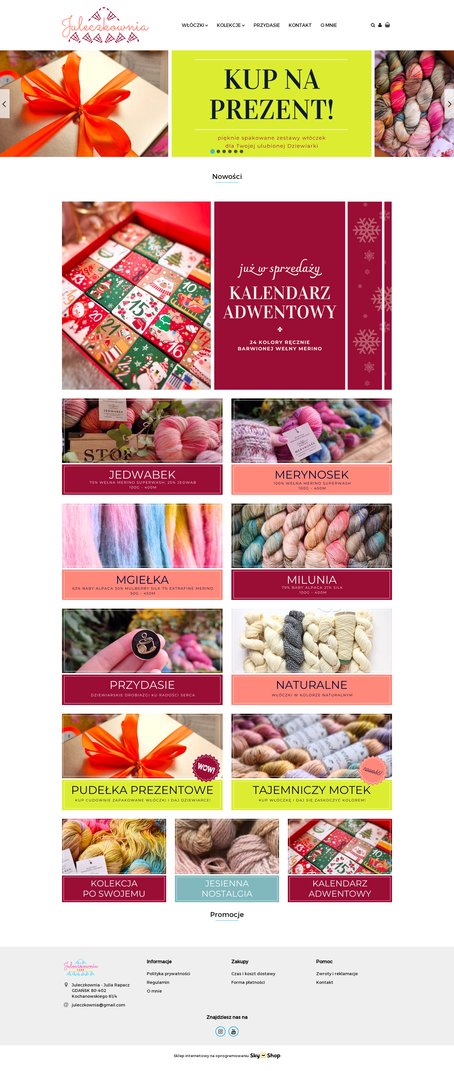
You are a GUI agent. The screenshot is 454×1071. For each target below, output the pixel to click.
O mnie (154, 990)
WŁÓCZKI (195, 25)
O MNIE (329, 25)
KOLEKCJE (231, 25)
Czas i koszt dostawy (253, 973)
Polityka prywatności (168, 973)
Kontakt (324, 982)
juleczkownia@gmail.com (98, 1004)
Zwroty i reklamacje (337, 973)
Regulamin (158, 982)
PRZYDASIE (267, 25)
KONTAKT (300, 25)
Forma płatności (248, 982)
